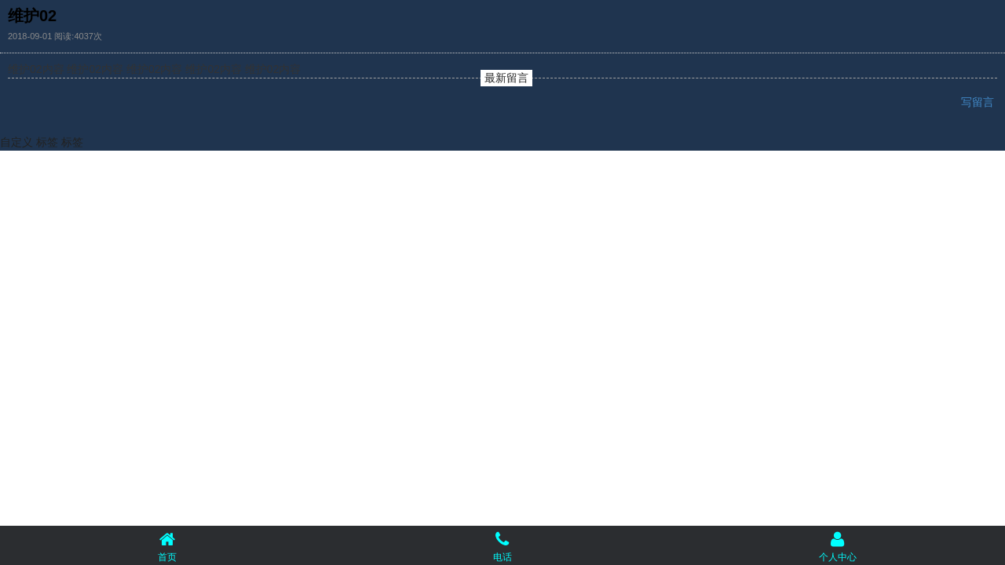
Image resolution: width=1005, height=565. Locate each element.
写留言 (979, 102)
